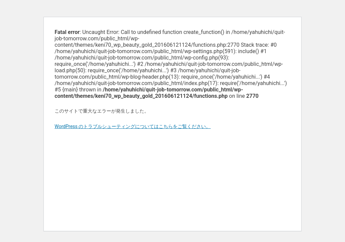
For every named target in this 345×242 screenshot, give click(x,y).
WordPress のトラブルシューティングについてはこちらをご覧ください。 (133, 126)
